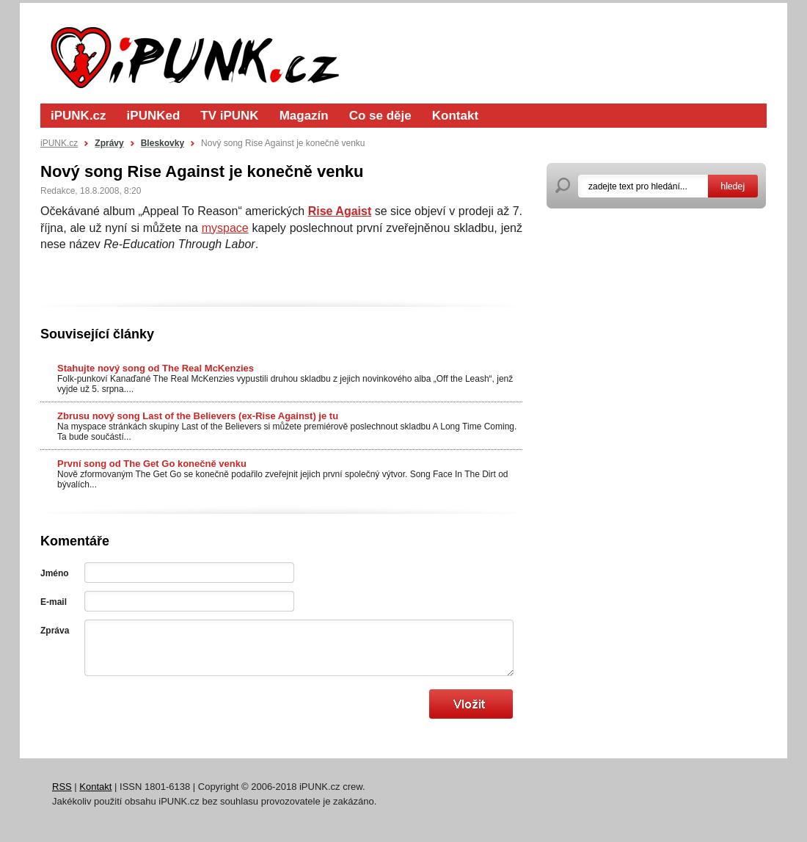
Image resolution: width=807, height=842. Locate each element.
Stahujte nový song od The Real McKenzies (155, 368)
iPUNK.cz (78, 116)
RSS (62, 786)
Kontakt (455, 116)
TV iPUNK (229, 116)
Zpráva (54, 630)
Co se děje (380, 116)
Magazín (304, 116)
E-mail (53, 602)
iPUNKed (153, 116)
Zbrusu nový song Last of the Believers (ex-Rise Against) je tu (197, 415)
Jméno (54, 573)
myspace (225, 228)
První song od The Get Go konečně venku (152, 463)
